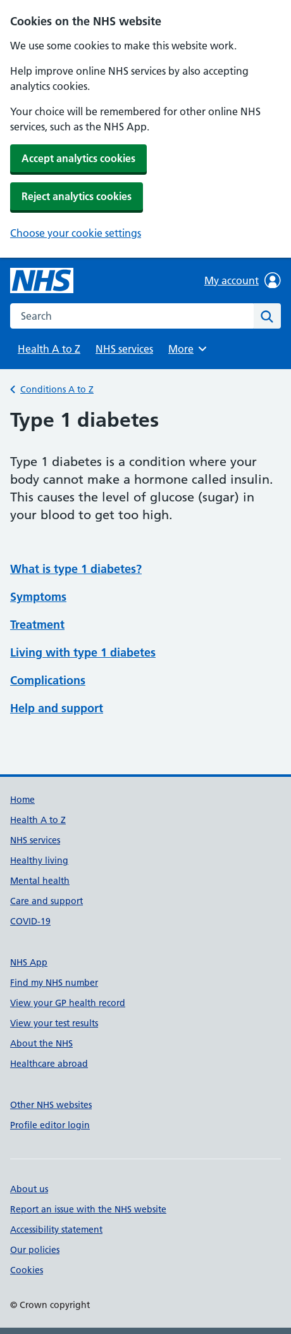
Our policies (34, 1249)
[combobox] (132, 316)
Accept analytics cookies (78, 158)
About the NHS (41, 1043)
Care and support (46, 901)
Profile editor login (50, 1125)
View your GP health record (67, 1003)
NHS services (124, 349)
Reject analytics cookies (77, 196)
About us (29, 1189)
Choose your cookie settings (75, 233)
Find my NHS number (54, 982)
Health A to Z (49, 349)
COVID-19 (30, 921)
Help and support (56, 708)
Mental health (40, 880)
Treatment (37, 624)
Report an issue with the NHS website (88, 1209)
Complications (47, 680)
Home (22, 799)
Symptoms (38, 596)
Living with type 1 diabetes (83, 652)
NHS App (28, 962)
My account (242, 280)
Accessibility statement (56, 1229)
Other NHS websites (51, 1105)
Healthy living (39, 860)
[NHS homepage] (41, 280)
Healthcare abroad (49, 1063)
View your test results (54, 1023)
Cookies (26, 1270)
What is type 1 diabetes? (76, 569)
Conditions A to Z (57, 389)
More (189, 348)
